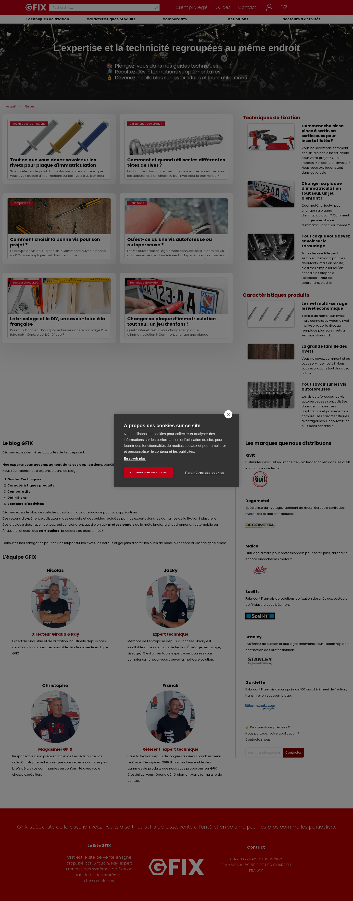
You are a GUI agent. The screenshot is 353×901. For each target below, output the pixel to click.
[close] (228, 414)
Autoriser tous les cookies (148, 472)
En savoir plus (135, 458)
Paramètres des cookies (204, 472)
